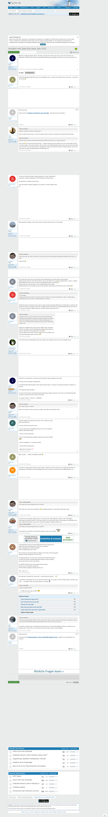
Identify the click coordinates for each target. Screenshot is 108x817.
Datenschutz (37, 812)
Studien (59, 7)
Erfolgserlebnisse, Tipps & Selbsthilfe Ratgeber (44, 797)
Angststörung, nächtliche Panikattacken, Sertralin (29, 759)
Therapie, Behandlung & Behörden (25, 797)
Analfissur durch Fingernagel (22, 762)
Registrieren (68, 7)
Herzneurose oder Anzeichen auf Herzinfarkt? (28, 791)
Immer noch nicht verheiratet (22, 751)
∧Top (105, 815)
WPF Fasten (17, 776)
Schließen (43, 44)
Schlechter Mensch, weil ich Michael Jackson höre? (30, 755)
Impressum (32, 812)
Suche (32, 7)
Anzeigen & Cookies (45, 812)
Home (10, 7)
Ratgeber (38, 7)
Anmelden (75, 7)
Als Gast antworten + (14, 52)
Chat (44, 7)
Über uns (27, 812)
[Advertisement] (49, 366)
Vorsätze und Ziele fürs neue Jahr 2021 (27, 48)
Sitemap (64, 812)
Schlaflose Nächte (19, 787)
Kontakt (22, 812)
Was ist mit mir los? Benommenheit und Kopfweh (29, 766)
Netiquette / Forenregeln (57, 812)
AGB (50, 812)
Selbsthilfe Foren (24, 7)
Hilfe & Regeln (51, 7)
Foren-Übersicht (12, 797)
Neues (16, 7)
